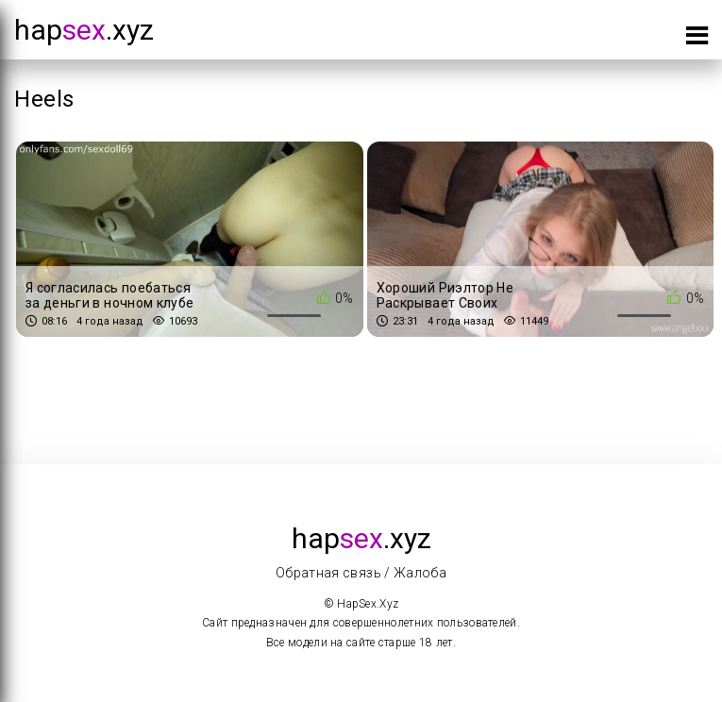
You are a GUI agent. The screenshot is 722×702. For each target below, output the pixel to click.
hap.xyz (84, 29)
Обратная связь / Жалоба (361, 572)
